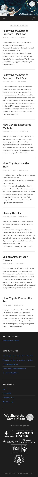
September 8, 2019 (9, 216)
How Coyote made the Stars (16, 165)
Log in (5, 389)
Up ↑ (32, 473)
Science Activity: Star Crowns (15, 258)
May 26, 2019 (7, 305)
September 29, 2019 (10, 170)
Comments (8, 397)
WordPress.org (8, 402)
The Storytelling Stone (10, 373)
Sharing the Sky (12, 213)
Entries (7, 393)
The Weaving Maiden (10, 364)
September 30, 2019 (10, 131)
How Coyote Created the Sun (17, 300)
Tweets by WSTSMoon (11, 340)
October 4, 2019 (8, 37)
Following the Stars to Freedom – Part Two (15, 32)
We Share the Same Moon (19, 473)
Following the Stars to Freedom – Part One (15, 76)
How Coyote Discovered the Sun (17, 126)
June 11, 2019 (7, 263)
